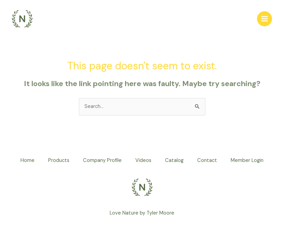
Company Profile (102, 160)
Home (28, 160)
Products (58, 160)
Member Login (247, 160)
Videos (143, 160)
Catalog (174, 160)
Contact (207, 160)
